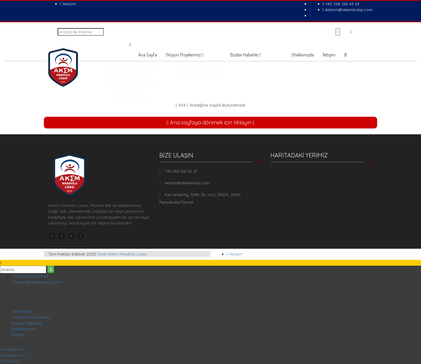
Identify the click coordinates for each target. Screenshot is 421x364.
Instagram (12, 355)
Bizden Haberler (245, 55)
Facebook (12, 349)
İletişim (68, 3)
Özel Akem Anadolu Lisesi (122, 254)
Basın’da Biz (248, 79)
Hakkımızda (302, 55)
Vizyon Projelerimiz (185, 55)
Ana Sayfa (147, 55)
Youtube (10, 361)
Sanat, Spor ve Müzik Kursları (198, 85)
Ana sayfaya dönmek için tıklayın (210, 122)
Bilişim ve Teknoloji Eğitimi (196, 72)
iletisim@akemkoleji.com (347, 9)
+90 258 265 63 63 (340, 3)
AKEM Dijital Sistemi (190, 92)
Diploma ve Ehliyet (190, 79)
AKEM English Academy (194, 99)
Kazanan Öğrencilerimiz (258, 65)
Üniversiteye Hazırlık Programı (199, 65)
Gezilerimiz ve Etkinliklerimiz (262, 72)
